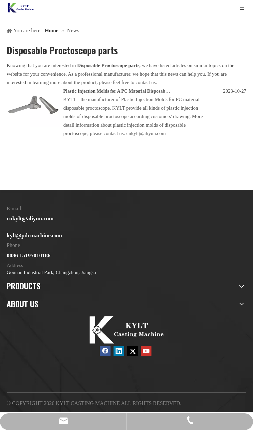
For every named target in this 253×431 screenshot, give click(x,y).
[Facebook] (105, 351)
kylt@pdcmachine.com (34, 235)
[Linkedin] (119, 351)
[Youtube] (146, 351)
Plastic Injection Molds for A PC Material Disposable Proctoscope (128, 91)
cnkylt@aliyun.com (30, 218)
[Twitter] (132, 351)
